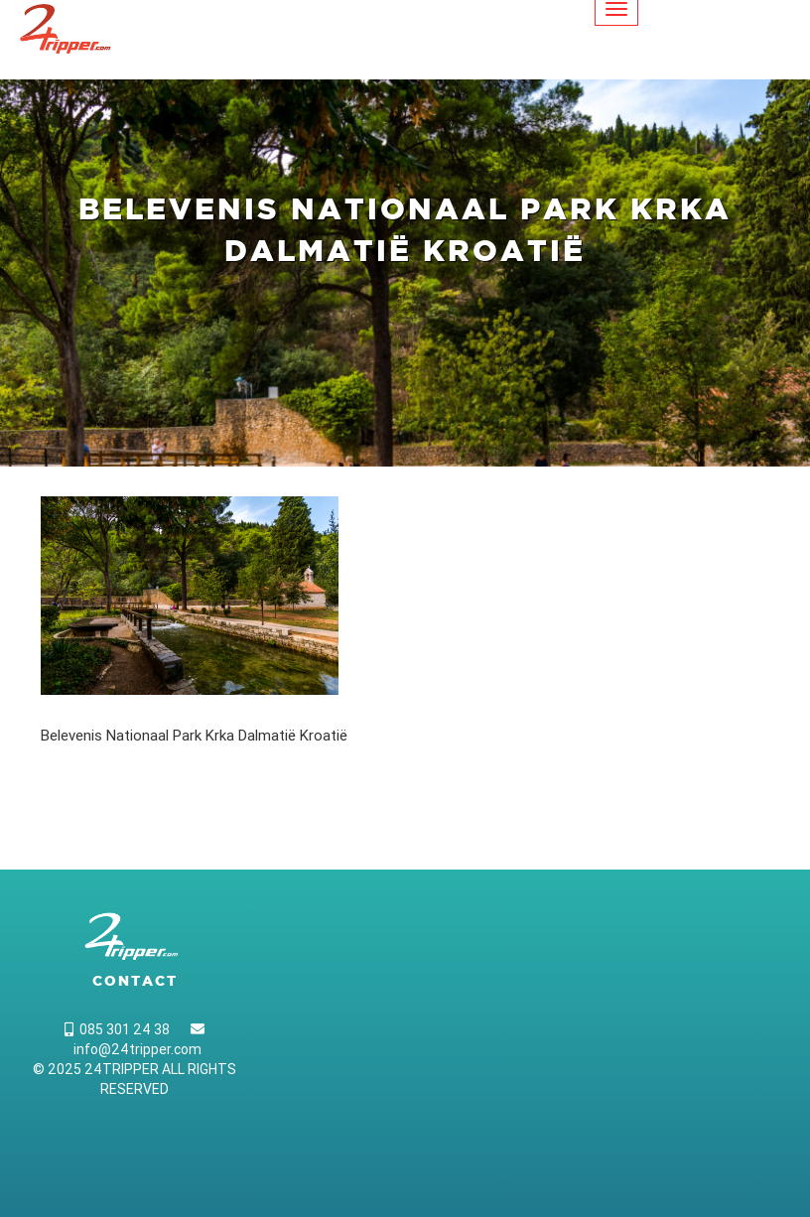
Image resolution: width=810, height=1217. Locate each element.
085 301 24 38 (117, 1029)
